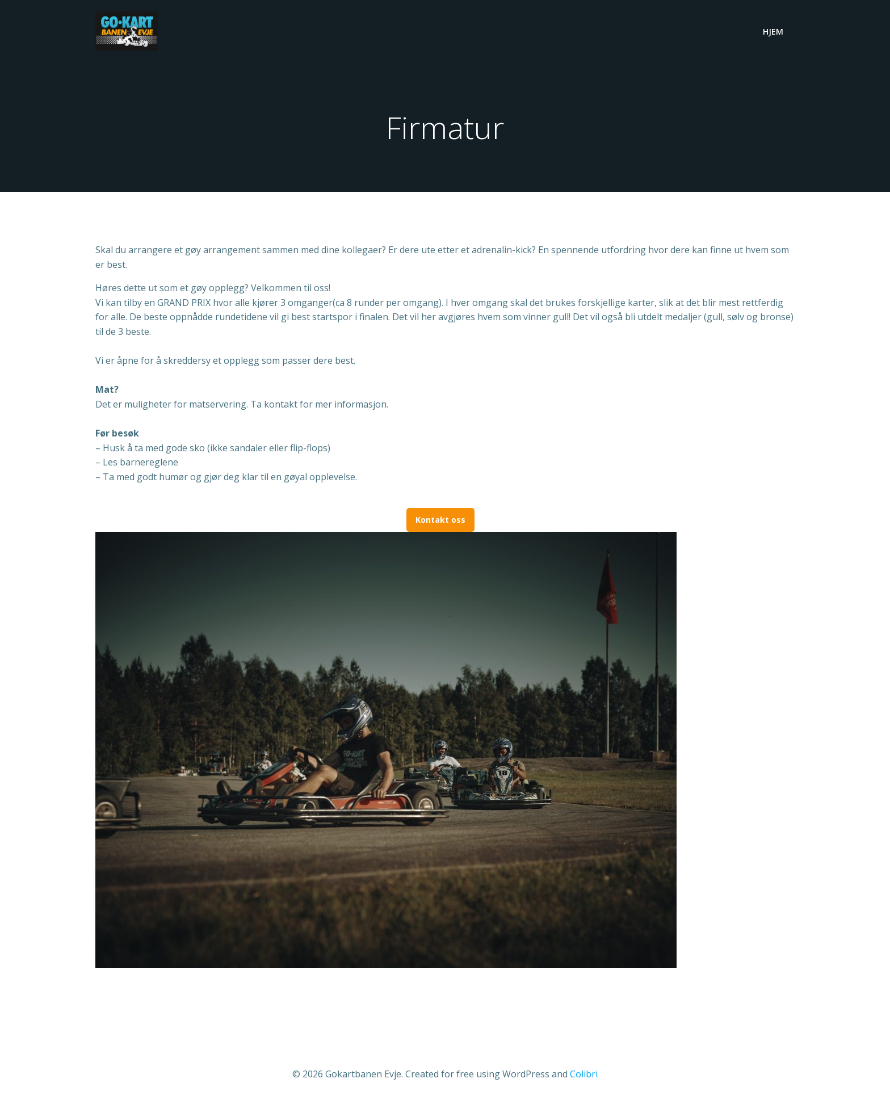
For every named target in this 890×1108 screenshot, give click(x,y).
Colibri (584, 1074)
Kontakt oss (440, 519)
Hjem (773, 31)
